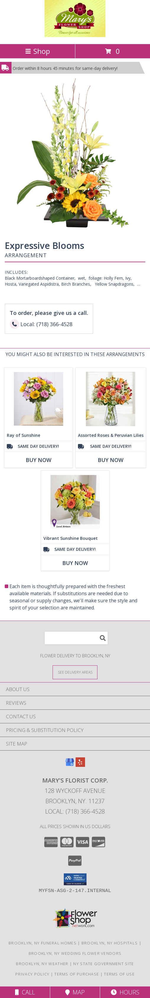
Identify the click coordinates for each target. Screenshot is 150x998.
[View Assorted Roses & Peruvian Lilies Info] (111, 399)
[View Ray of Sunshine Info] (38, 399)
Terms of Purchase (76, 974)
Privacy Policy (32, 974)
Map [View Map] (75, 992)
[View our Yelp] (80, 765)
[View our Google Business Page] (69, 765)
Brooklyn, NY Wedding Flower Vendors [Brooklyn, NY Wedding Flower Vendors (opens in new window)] (75, 953)
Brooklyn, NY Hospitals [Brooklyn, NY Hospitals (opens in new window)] (109, 943)
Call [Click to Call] (25, 992)
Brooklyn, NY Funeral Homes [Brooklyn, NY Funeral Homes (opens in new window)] (42, 943)
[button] (75, 879)
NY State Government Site (103, 963)
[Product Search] (76, 638)
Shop (37, 51)
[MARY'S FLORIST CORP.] (75, 35)
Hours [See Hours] (125, 992)
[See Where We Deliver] (75, 672)
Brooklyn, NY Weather (42, 963)
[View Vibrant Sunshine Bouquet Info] (75, 502)
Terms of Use (119, 974)
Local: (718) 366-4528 (75, 811)
